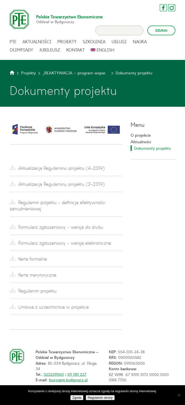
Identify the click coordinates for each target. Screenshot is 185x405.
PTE (13, 41)
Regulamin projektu (37, 291)
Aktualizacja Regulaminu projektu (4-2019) (61, 168)
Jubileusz (49, 50)
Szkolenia (94, 41)
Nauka (140, 41)
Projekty (67, 41)
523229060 (54, 374)
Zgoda (76, 397)
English (105, 50)
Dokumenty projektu (152, 148)
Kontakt (75, 50)
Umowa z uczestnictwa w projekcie (53, 307)
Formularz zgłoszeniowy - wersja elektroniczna (64, 243)
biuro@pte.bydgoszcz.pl (68, 379)
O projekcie (141, 135)
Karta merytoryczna (37, 275)
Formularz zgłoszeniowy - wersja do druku (60, 227)
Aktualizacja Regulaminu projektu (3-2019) (61, 184)
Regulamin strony (100, 397)
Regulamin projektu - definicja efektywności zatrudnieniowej (57, 205)
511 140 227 (76, 374)
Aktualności (36, 41)
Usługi (119, 41)
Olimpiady (21, 50)
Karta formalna (32, 259)
